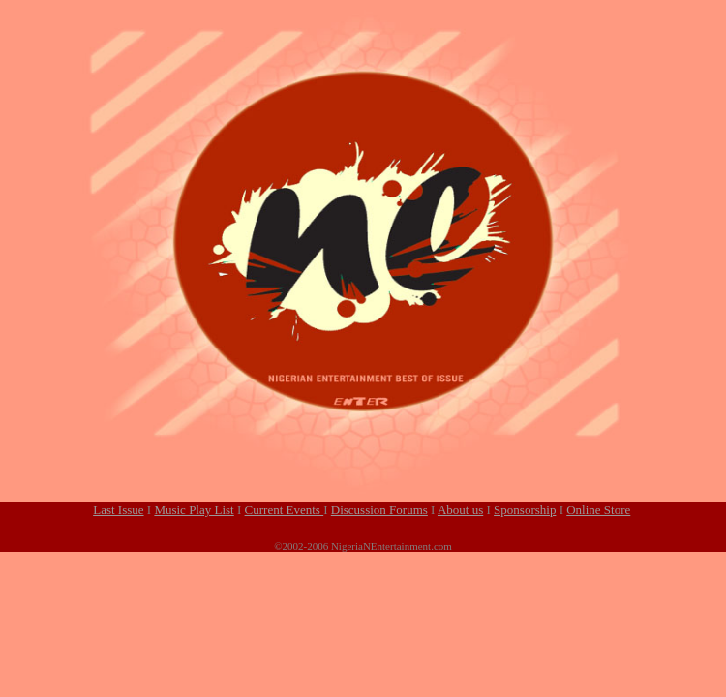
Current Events (284, 509)
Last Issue (118, 509)
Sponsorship (525, 509)
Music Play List (193, 509)
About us (460, 509)
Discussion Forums (379, 509)
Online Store (598, 509)
